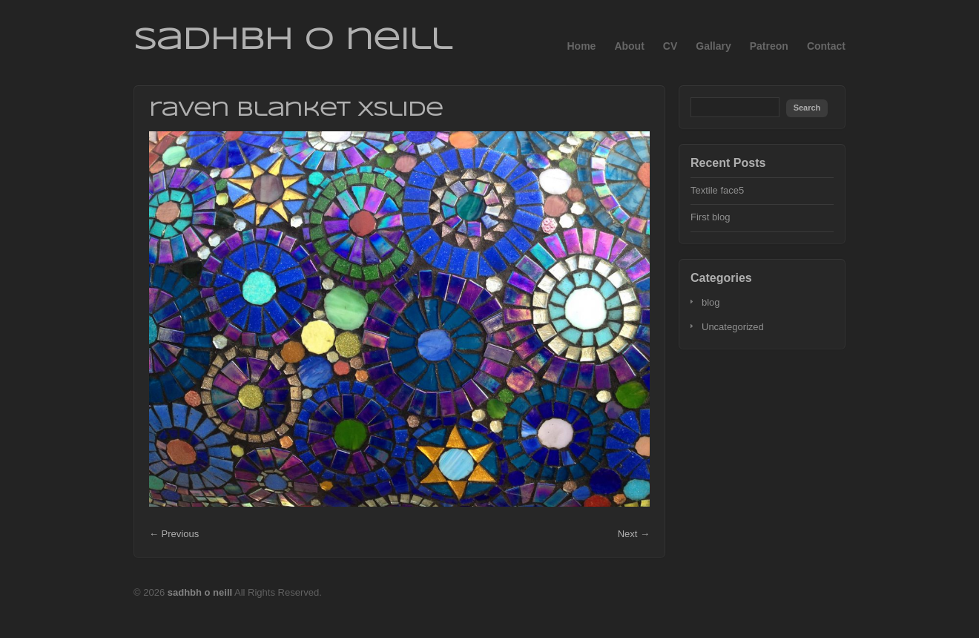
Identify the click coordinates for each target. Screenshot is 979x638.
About (629, 46)
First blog (710, 217)
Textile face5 (717, 190)
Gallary (713, 46)
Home (581, 46)
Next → (634, 534)
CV (670, 46)
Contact (826, 46)
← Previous (174, 534)
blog (711, 302)
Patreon (769, 46)
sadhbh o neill (293, 41)
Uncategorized (733, 326)
